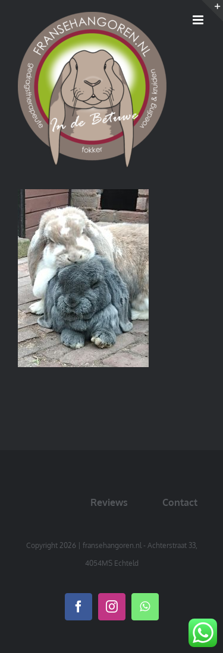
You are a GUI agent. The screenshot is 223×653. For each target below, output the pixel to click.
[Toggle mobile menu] (199, 20)
